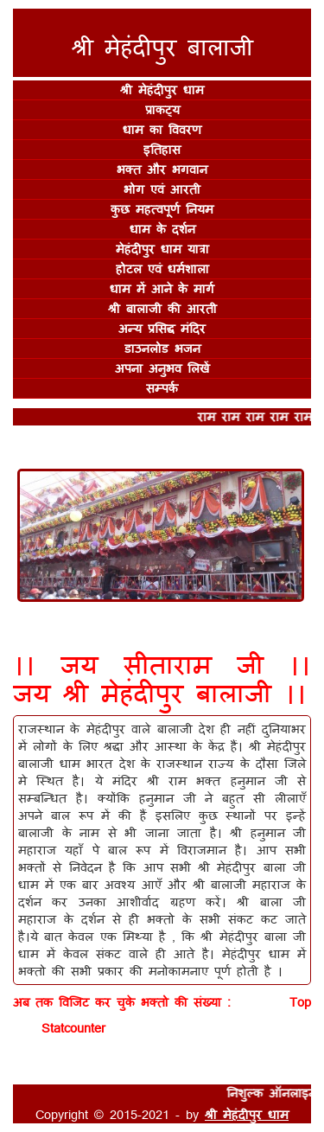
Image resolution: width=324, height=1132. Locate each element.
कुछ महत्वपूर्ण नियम (162, 209)
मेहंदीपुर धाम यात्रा (162, 249)
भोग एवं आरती (162, 189)
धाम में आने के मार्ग (162, 288)
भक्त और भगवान (162, 169)
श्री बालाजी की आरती (162, 308)
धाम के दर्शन (162, 229)
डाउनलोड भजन (162, 348)
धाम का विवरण (162, 129)
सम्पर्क (162, 388)
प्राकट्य (162, 109)
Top (300, 1002)
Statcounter (73, 1028)
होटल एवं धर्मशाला (162, 268)
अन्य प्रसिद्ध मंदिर (162, 328)
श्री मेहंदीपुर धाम (162, 89)
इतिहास (162, 149)
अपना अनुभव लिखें (162, 368)
